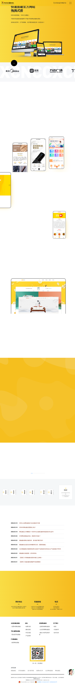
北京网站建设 (49, 670)
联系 (55, 626)
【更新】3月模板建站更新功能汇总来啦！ (27, 557)
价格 (26, 623)
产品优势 (28, 635)
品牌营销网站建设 (45, 626)
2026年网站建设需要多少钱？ (23, 527)
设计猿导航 (31, 670)
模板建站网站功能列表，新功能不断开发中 (27, 540)
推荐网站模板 (15, 642)
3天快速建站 (21, 670)
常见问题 (28, 632)
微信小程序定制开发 (44, 633)
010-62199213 (59, 3)
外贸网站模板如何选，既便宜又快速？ (26, 536)
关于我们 (55, 623)
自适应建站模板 (15, 623)
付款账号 (56, 629)
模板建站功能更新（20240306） (24, 553)
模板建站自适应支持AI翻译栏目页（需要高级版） (29, 544)
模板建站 (13, 670)
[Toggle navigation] (70, 3)
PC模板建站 (14, 639)
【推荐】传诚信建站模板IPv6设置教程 (26, 562)
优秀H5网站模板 (16, 626)
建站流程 (28, 629)
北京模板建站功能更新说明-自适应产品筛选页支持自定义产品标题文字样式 (36, 549)
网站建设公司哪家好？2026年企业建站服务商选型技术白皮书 (32, 531)
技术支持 (56, 632)
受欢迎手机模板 (16, 634)
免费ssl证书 (39, 670)
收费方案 (28, 626)
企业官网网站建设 (45, 629)
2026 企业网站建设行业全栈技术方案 (25, 523)
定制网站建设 (43, 623)
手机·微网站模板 (15, 631)
